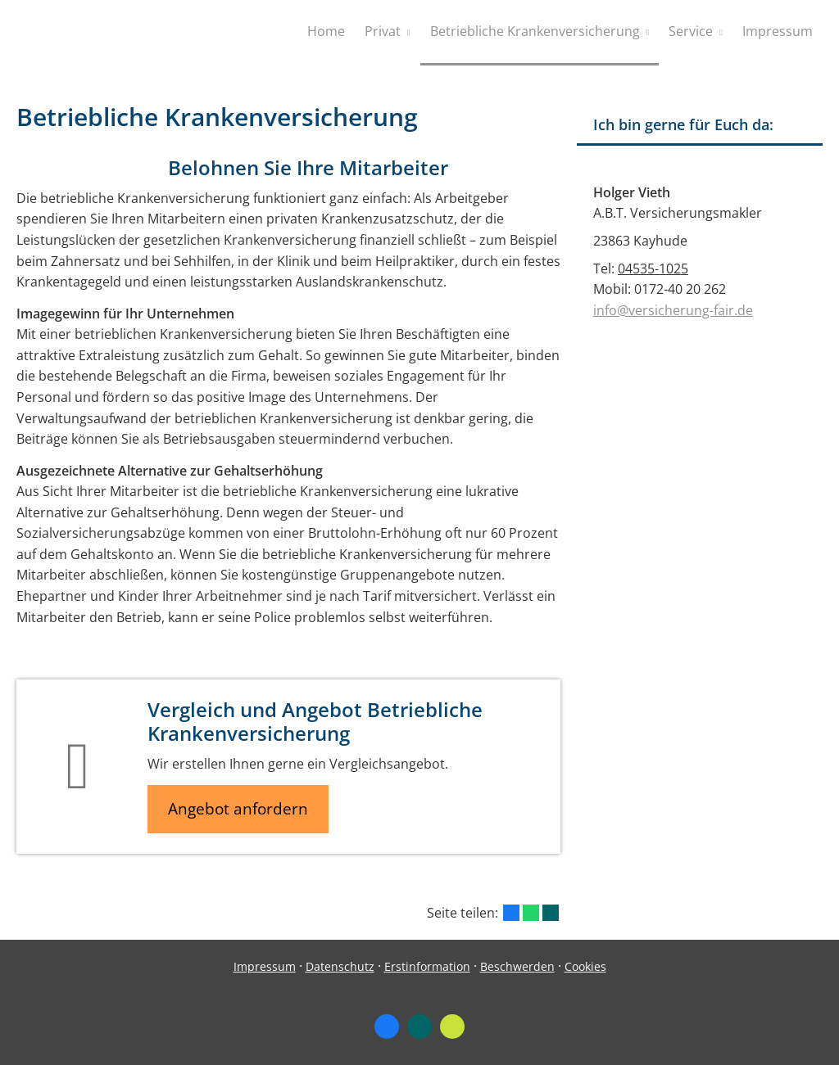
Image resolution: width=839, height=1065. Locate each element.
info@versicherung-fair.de (673, 310)
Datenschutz (340, 966)
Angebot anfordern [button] (238, 808)
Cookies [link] (585, 966)
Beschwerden (517, 966)
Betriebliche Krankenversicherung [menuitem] (535, 31)
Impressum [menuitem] (777, 31)
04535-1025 (653, 268)
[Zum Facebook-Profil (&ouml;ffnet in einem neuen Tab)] (386, 1026)
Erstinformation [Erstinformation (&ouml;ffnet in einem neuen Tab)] (427, 966)
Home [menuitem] (326, 31)
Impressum (265, 966)
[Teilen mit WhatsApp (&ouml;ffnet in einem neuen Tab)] (531, 913)
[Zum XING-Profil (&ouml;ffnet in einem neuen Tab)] (419, 1026)
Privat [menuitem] (383, 31)
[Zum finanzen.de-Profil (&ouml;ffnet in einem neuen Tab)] (452, 1026)
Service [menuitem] (691, 31)
